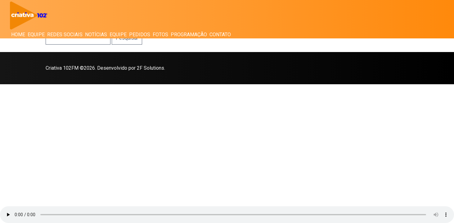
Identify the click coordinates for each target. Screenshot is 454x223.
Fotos (160, 34)
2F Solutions (150, 68)
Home (18, 34)
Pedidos (139, 34)
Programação (189, 34)
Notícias (96, 34)
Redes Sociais (65, 34)
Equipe (36, 34)
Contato (220, 34)
